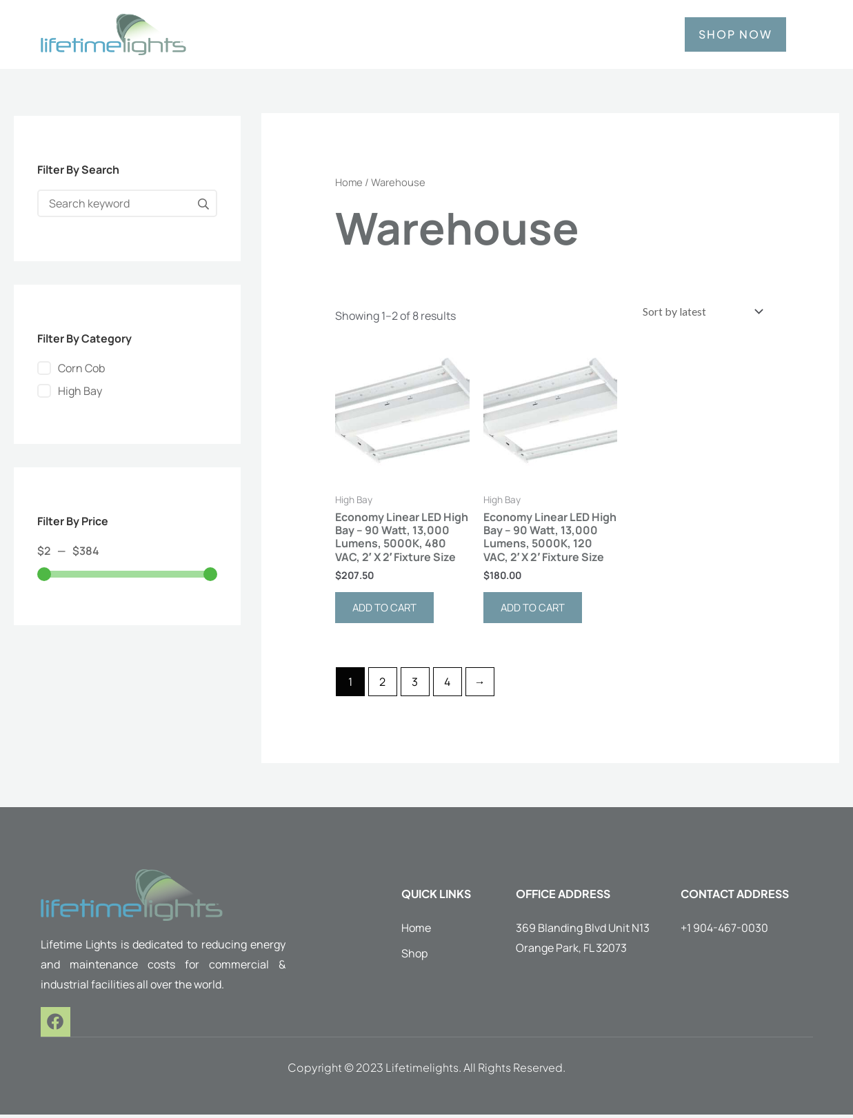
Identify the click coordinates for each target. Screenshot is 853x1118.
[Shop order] (696, 312)
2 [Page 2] (382, 685)
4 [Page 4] (447, 685)
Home (349, 182)
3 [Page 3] (415, 685)
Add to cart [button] (387, 610)
